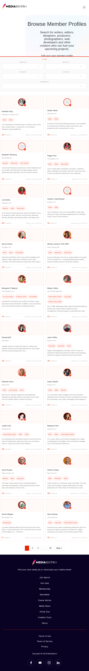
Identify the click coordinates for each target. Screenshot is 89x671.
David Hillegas (7, 514)
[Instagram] (49, 662)
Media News (44, 606)
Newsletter (45, 594)
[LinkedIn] (58, 662)
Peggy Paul (51, 156)
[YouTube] (40, 662)
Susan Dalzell (52, 382)
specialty (66, 62)
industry (23, 72)
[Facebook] (31, 662)
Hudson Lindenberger (56, 199)
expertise (23, 62)
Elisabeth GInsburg (9, 155)
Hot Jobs (45, 583)
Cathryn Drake (53, 470)
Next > (59, 548)
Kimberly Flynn (8, 382)
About (44, 623)
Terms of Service (45, 641)
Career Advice (44, 600)
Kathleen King (7, 111)
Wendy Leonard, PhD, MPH (58, 244)
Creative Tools (44, 617)
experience (44, 82)
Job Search (44, 577)
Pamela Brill (6, 337)
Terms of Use (44, 636)
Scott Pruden (7, 470)
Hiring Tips (45, 611)
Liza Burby (6, 200)
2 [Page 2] (32, 548)
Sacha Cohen (7, 244)
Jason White (52, 337)
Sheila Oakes (52, 110)
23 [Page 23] (50, 548)
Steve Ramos (52, 514)
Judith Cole (6, 426)
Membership (44, 589)
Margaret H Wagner (10, 288)
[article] (22, 117)
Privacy (44, 646)
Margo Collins (52, 288)
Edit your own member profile (57, 55)
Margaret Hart (53, 426)
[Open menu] (84, 7)
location (66, 72)
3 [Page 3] (37, 548)
